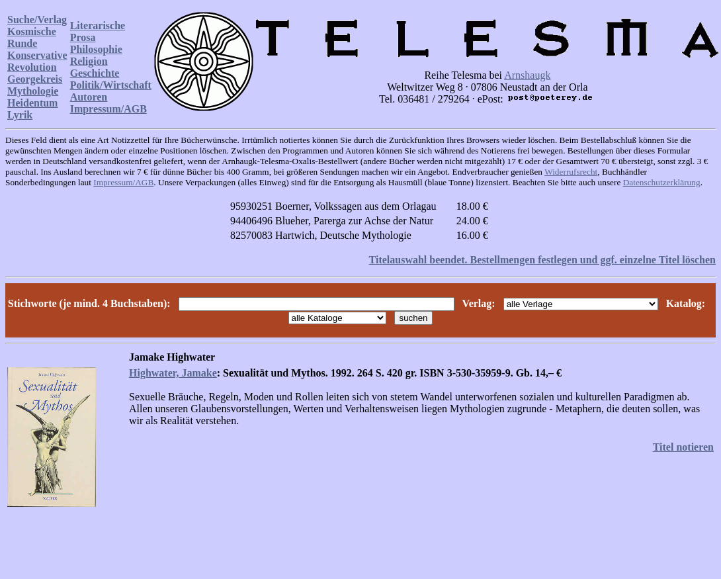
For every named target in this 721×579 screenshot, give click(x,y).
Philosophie (96, 49)
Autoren (89, 97)
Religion (89, 61)
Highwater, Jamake (173, 373)
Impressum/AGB (108, 108)
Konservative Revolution (37, 61)
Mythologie (32, 91)
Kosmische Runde (31, 37)
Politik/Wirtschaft (110, 85)
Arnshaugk (527, 75)
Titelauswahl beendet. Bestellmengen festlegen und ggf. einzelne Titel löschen (542, 259)
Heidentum (32, 103)
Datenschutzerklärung (661, 182)
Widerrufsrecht (570, 172)
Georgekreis (34, 79)
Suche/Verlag (37, 19)
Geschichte (95, 73)
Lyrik (19, 114)
